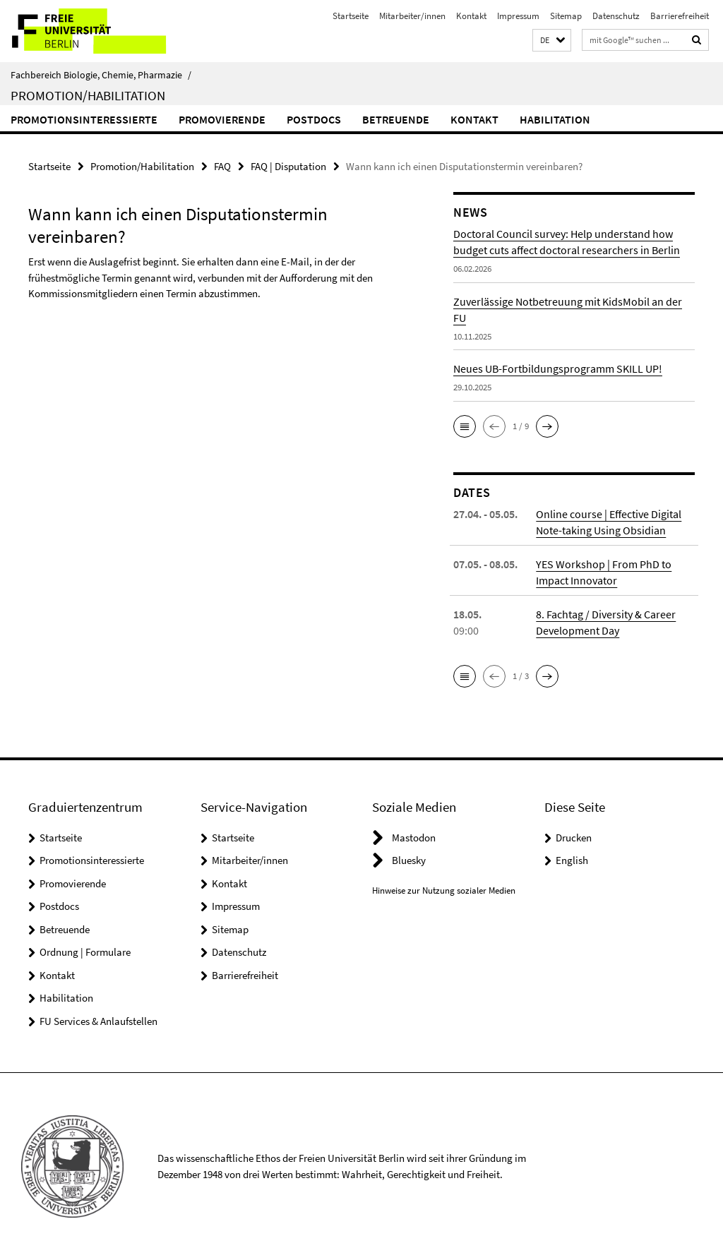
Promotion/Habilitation (88, 95)
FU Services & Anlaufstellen (98, 1021)
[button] (551, 40)
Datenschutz (616, 16)
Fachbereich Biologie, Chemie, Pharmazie (101, 75)
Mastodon (414, 837)
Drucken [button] (574, 837)
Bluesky (409, 860)
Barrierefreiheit (679, 16)
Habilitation (555, 119)
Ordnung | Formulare (85, 952)
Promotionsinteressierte (84, 119)
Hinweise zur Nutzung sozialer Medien (443, 890)
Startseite (351, 16)
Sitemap (566, 16)
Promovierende (222, 119)
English (572, 860)
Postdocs (314, 119)
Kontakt (471, 16)
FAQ (222, 166)
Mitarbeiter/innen (412, 16)
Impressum (518, 16)
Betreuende (395, 119)
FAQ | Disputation (288, 166)
